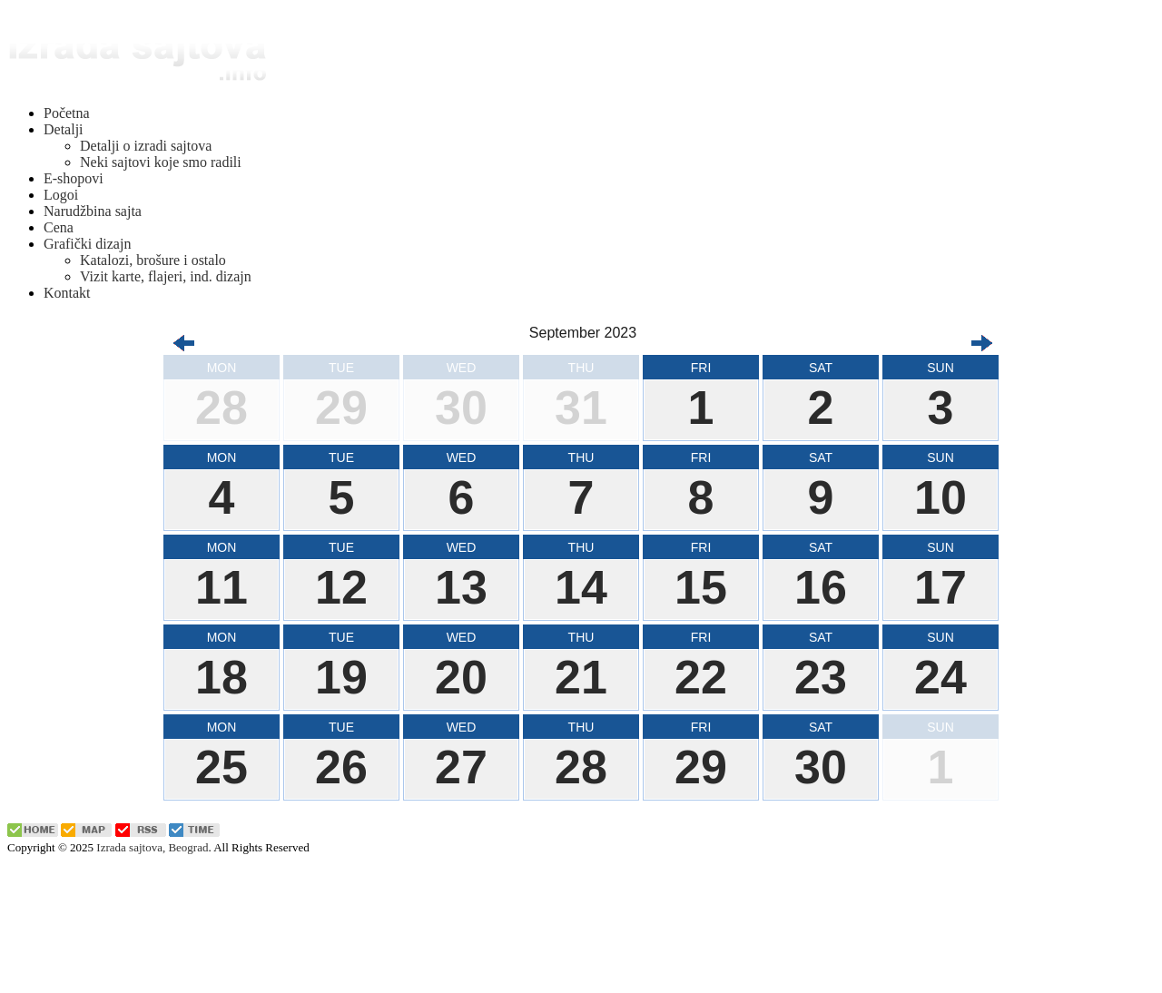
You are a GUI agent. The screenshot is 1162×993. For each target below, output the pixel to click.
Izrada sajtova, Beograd (152, 847)
